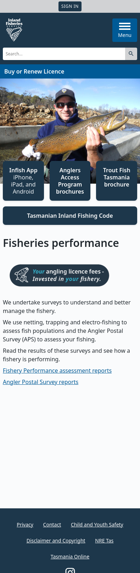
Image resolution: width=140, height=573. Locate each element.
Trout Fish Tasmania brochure (116, 177)
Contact (52, 524)
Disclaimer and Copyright (56, 540)
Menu (124, 30)
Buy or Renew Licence (34, 71)
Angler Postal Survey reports (40, 382)
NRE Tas (104, 540)
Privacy (25, 524)
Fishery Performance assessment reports (57, 370)
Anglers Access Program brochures (70, 180)
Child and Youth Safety (97, 524)
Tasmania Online (70, 556)
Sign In (70, 6)
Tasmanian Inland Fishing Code (70, 216)
